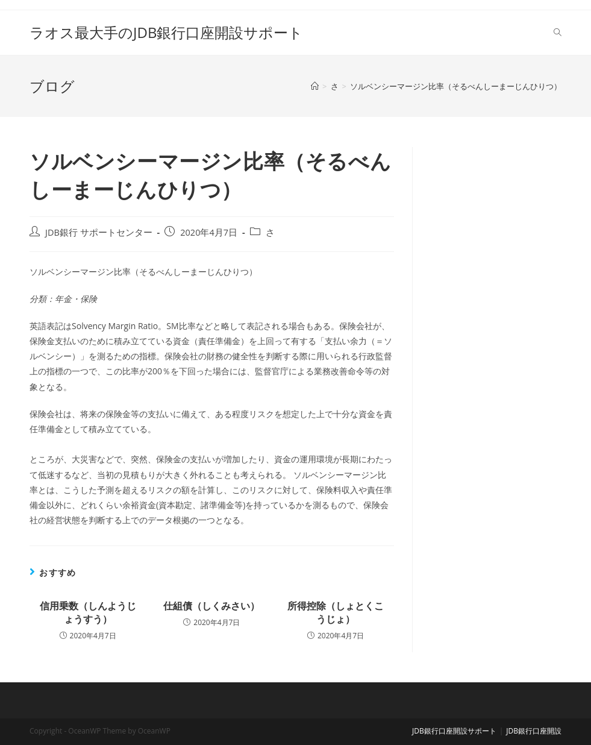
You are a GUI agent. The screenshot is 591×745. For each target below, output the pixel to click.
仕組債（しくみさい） (211, 605)
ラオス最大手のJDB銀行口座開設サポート (166, 32)
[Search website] (558, 32)
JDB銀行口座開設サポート (454, 731)
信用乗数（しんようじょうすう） (88, 612)
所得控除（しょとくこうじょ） (335, 612)
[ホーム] (315, 86)
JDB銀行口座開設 (533, 731)
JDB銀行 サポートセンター (98, 232)
